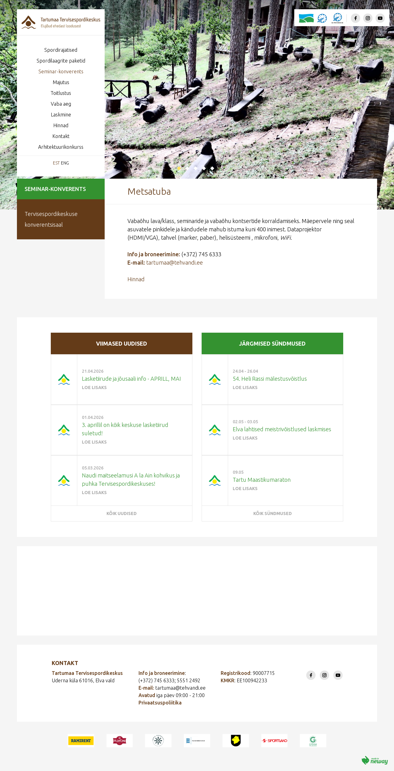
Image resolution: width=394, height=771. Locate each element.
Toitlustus (60, 93)
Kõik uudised (122, 513)
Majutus (61, 82)
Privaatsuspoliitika (160, 702)
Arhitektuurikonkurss (60, 147)
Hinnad (60, 125)
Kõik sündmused (272, 513)
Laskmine (61, 114)
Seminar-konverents (60, 71)
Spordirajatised (60, 50)
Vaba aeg (61, 104)
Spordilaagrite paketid (61, 60)
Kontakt (61, 136)
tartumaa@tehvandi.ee (174, 262)
